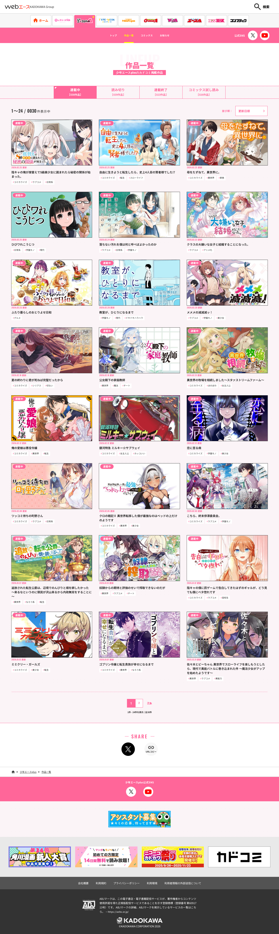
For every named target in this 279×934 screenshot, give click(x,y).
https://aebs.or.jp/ (119, 911)
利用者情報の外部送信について (182, 883)
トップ (104, 35)
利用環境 (152, 883)
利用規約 (101, 883)
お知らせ (173, 35)
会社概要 (83, 883)
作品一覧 (124, 35)
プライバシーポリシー (126, 883)
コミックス (148, 35)
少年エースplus (28, 772)
